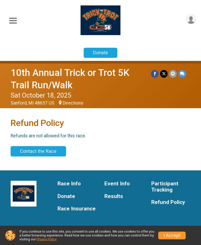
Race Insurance (77, 209)
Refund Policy (168, 202)
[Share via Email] (173, 73)
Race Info (69, 184)
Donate (100, 52)
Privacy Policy (46, 239)
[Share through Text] (182, 73)
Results (113, 196)
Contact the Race (38, 151)
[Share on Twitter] (164, 73)
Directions (73, 103)
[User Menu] (191, 19)
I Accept (172, 235)
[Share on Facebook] (155, 73)
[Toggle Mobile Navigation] (13, 20)
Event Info (117, 184)
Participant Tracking (164, 187)
